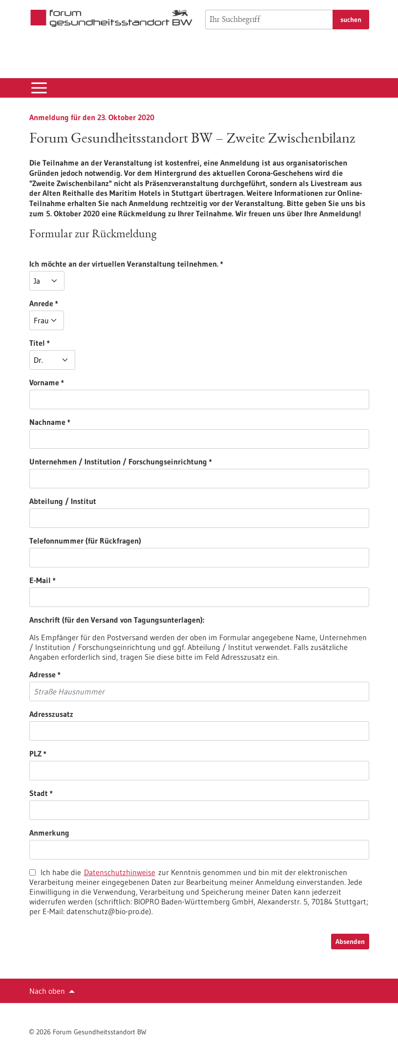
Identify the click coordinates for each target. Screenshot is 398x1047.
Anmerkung (49, 833)
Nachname (100, 422)
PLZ (88, 753)
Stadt (91, 793)
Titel (89, 343)
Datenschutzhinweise (119, 872)
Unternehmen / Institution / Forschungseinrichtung (171, 461)
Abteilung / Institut (62, 501)
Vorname (97, 382)
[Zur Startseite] (111, 18)
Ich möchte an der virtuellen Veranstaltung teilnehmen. (176, 264)
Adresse (95, 674)
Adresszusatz (51, 714)
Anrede (94, 303)
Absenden (350, 941)
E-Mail (92, 580)
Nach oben (47, 991)
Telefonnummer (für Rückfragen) (85, 540)
